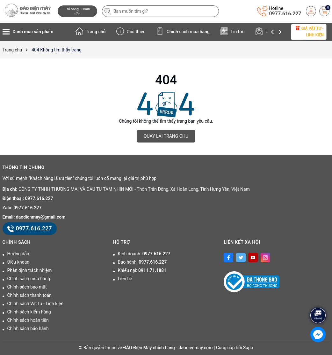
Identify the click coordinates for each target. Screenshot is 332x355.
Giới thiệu (131, 31)
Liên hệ (125, 278)
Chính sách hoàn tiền (28, 320)
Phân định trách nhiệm (29, 270)
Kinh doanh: (144, 253)
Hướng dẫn (18, 253)
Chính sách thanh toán (29, 295)
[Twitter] (241, 257)
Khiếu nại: (142, 270)
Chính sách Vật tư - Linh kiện (35, 303)
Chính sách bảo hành (28, 328)
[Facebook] (228, 257)
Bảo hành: (142, 262)
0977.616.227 (285, 14)
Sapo (248, 347)
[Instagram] (265, 257)
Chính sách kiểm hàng (29, 311)
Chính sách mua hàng (183, 31)
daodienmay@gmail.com (41, 217)
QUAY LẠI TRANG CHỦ (166, 136)
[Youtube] (253, 257)
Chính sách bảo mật (27, 286)
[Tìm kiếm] (108, 11)
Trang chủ (91, 31)
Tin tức (232, 31)
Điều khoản (18, 262)
